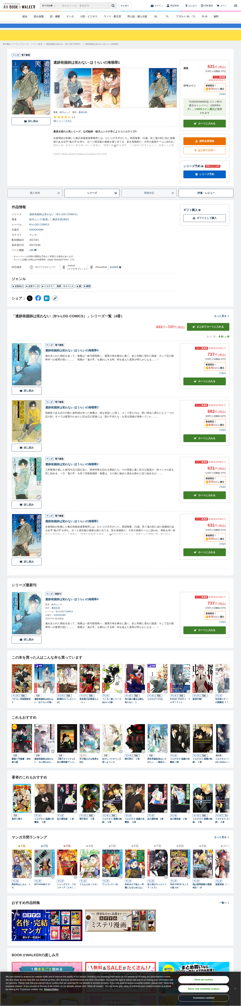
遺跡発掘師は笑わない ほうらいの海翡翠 (43, 707)
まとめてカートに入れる (208, 333)
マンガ (70, 16)
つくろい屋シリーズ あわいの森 (112, 707)
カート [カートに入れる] (204, 387)
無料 (216, 16)
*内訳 (222, 100)
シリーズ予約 (193, 172)
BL (156, 16)
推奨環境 (115, 273)
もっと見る (221, 322)
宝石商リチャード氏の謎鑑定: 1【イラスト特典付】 (225, 707)
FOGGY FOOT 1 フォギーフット (180, 707)
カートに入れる (204, 129)
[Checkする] (48, 119)
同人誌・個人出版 (137, 16)
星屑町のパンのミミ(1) (66, 707)
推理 (87, 292)
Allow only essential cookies (204, 988)
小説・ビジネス (88, 16)
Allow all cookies (203, 979)
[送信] (113, 5)
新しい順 (223, 343)
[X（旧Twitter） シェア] (30, 305)
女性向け (17, 292)
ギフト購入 (192, 216)
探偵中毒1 (197, 705)
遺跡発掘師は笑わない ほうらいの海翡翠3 (71, 413)
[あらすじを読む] (115, 148)
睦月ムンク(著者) (38, 225)
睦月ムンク (65, 118)
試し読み (31, 127)
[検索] (113, 5)
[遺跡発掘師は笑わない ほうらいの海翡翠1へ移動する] (102, 50)
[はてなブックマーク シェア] (47, 305)
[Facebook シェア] (38, 305)
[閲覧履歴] (207, 5)
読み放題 (39, 16)
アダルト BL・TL (186, 16)
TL (167, 16)
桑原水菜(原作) (60, 225)
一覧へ (224, 909)
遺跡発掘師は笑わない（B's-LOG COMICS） (54, 220)
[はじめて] (191, 5)
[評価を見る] (64, 125)
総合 (24, 16)
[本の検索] (50, 5)
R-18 (204, 16)
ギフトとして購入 (205, 224)
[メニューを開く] (236, 6)
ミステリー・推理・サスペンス (58, 292)
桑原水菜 (83, 118)
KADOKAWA (36, 236)
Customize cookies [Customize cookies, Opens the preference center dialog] (203, 997)
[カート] (221, 5)
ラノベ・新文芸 (112, 16)
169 (33, 256)
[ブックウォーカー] (19, 5)
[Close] (235, 988)
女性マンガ (32, 292)
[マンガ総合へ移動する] (38, 50)
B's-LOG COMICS (39, 230)
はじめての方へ (204, 156)
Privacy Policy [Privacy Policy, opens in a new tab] (51, 989)
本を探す (125, 5)
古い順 (211, 343)
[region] (120, 988)
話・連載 (55, 16)
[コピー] (55, 305)
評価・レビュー (206, 199)
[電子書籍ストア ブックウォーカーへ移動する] (16, 50)
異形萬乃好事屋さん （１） (90, 707)
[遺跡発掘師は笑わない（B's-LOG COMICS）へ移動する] (64, 50)
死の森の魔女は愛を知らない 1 (134, 707)
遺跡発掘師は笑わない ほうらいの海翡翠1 (71, 527)
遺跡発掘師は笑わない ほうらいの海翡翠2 (71, 470)
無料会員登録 (204, 147)
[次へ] (56, 94)
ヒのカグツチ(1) (155, 705)
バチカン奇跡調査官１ (21, 707)
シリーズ (102, 199)
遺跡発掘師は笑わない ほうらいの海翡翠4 (71, 356)
